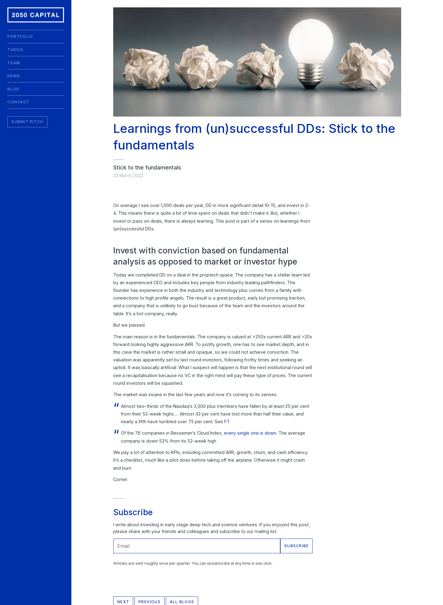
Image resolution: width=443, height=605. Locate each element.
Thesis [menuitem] (15, 49)
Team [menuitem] (13, 63)
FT (227, 421)
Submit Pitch (27, 121)
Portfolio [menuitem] (20, 36)
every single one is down (250, 433)
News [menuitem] (13, 76)
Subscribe (296, 545)
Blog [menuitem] (13, 89)
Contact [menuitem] (18, 102)
